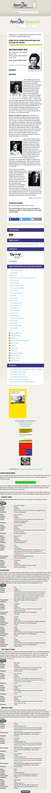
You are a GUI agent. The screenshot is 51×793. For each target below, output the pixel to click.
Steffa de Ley (14, 338)
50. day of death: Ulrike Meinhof (19, 379)
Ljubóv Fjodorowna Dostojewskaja (19, 340)
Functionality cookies (7, 649)
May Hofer (13, 295)
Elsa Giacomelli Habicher (17, 288)
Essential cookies (6, 497)
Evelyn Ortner (14, 320)
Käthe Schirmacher (15, 355)
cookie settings (38, 469)
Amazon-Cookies (18, 731)
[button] (14, 219)
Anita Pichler (13, 323)
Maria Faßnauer (14, 283)
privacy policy (29, 469)
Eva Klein (13, 345)
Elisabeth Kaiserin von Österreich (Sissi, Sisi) (22, 278)
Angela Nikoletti (14, 315)
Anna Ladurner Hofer (16, 305)
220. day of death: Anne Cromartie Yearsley (22, 382)
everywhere (29, 25)
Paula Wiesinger (14, 360)
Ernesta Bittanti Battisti (16, 270)
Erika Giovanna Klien (16, 303)
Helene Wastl (14, 328)
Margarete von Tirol (15, 308)
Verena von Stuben (15, 358)
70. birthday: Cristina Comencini (19, 377)
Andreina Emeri (14, 280)
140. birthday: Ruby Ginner (17, 374)
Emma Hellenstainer (16, 293)
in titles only (29, 26)
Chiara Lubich (14, 348)
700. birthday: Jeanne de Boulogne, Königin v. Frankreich (26, 369)
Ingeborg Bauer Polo (16, 333)
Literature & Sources (21, 65)
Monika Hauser (14, 290)
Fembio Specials (13, 35)
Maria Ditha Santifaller (16, 353)
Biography (11, 65)
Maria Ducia (13, 275)
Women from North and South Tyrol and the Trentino (24, 244)
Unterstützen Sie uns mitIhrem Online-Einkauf (25, 424)
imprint (22, 469)
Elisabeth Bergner (15, 335)
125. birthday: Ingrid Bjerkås (18, 372)
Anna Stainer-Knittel (15, 325)
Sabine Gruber (14, 343)
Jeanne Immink (14, 300)
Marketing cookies (6, 708)
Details (3, 503)
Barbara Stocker (37, 198)
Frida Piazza (13, 350)
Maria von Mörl (14, 313)
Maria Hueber (14, 298)
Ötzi (11, 330)
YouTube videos (4, 570)
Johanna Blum (14, 273)
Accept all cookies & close (25, 482)
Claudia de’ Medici (15, 310)
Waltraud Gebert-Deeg (16, 285)
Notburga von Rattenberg (17, 318)
